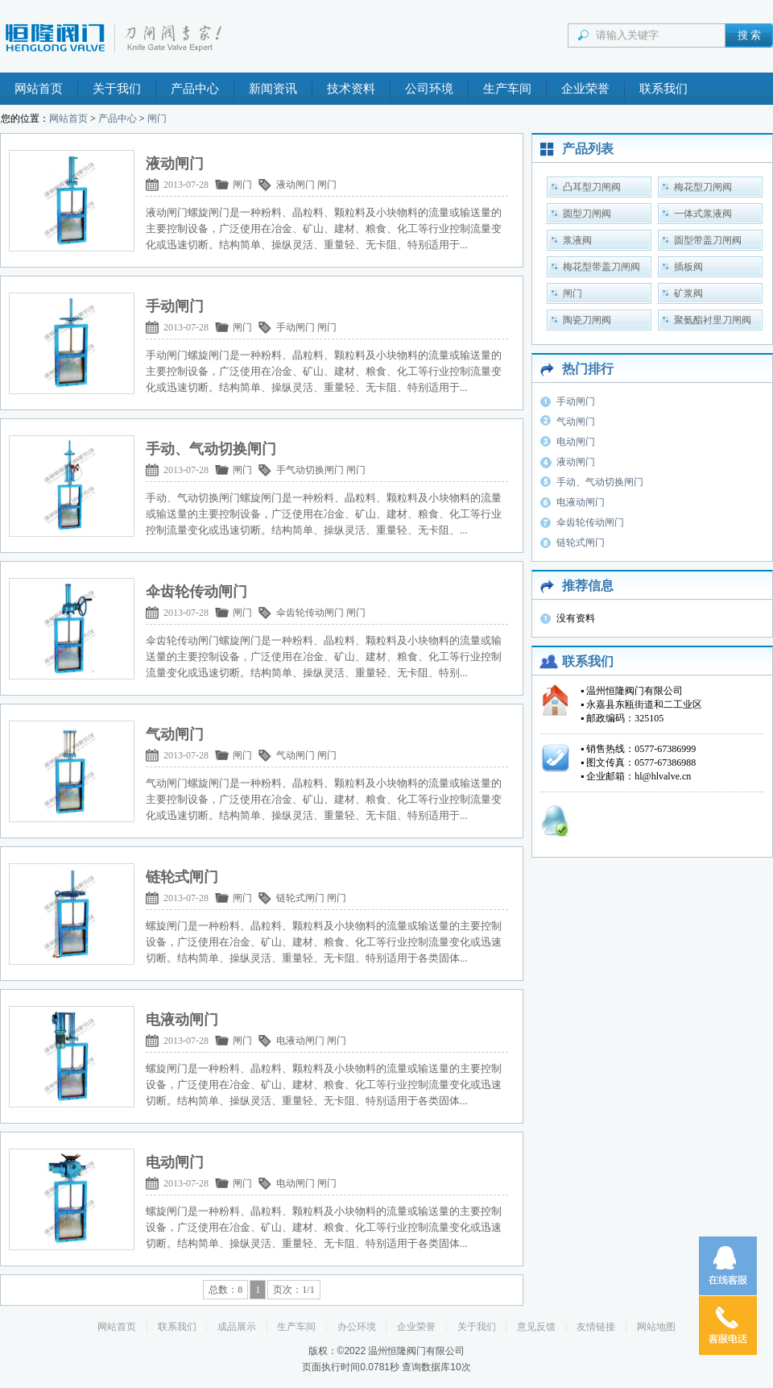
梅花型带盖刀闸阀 (601, 266)
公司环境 (429, 88)
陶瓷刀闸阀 (587, 320)
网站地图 (656, 1326)
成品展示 (236, 1326)
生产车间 (507, 88)
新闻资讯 (273, 88)
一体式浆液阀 (703, 213)
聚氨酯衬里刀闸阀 (712, 320)
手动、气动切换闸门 (599, 482)
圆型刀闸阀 (587, 213)
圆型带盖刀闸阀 (708, 240)
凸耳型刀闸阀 (592, 187)
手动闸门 (295, 327)
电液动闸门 (300, 1040)
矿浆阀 (688, 293)
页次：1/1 (293, 1289)
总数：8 (225, 1289)
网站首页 (38, 88)
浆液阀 (577, 240)
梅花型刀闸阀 (703, 187)
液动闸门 (295, 184)
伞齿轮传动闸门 (310, 612)
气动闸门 (295, 755)
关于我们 (117, 88)
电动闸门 (295, 1183)
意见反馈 (536, 1326)
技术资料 (351, 88)
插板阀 (688, 266)
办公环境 (356, 1326)
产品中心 (195, 88)
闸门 (157, 118)
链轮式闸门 (300, 898)
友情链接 (596, 1326)
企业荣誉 (585, 88)
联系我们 (663, 88)
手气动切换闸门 (310, 470)
